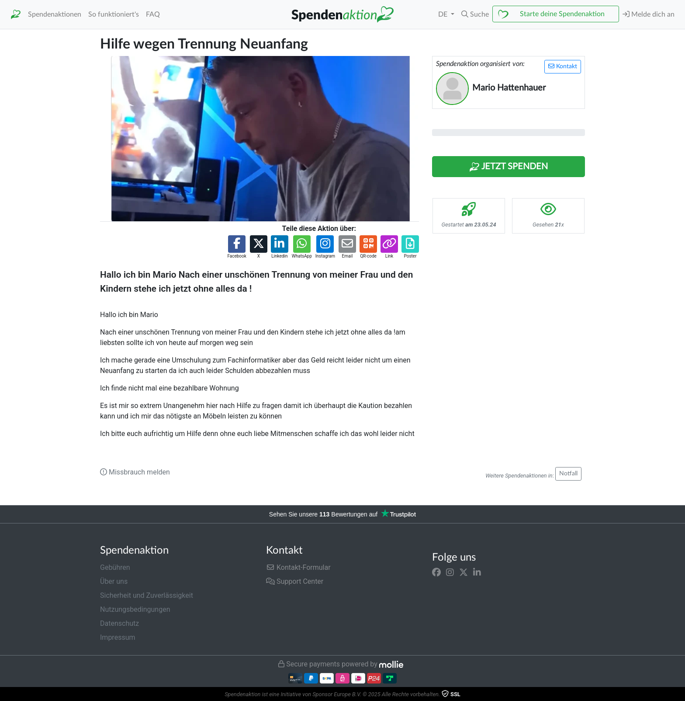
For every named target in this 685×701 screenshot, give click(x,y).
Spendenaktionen (54, 14)
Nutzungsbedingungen (135, 609)
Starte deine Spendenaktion (562, 13)
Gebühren (115, 567)
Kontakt (562, 66)
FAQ (153, 14)
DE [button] (443, 14)
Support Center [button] (294, 581)
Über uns (114, 581)
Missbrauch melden (135, 472)
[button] (475, 14)
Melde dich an (649, 14)
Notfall (568, 474)
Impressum (117, 637)
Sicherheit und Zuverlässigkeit (146, 595)
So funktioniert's (113, 14)
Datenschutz (119, 623)
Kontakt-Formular (298, 567)
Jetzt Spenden (508, 167)
